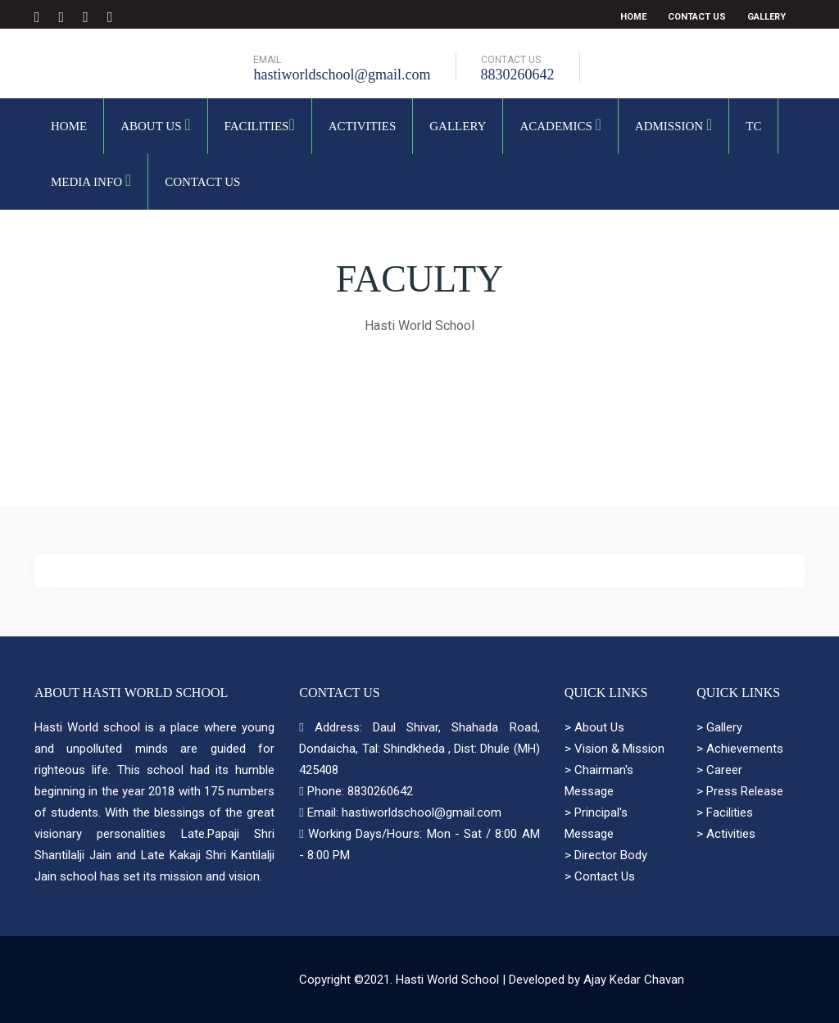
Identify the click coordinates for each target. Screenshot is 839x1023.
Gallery (766, 16)
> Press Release (739, 791)
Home (633, 16)
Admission (673, 124)
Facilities (259, 124)
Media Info (91, 180)
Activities (363, 126)
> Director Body (606, 855)
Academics (560, 124)
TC (753, 126)
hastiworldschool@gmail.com (341, 74)
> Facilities (724, 812)
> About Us (594, 727)
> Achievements (739, 748)
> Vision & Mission (614, 748)
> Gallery (719, 727)
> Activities (725, 833)
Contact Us (697, 16)
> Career (719, 770)
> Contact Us (600, 876)
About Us (155, 124)
